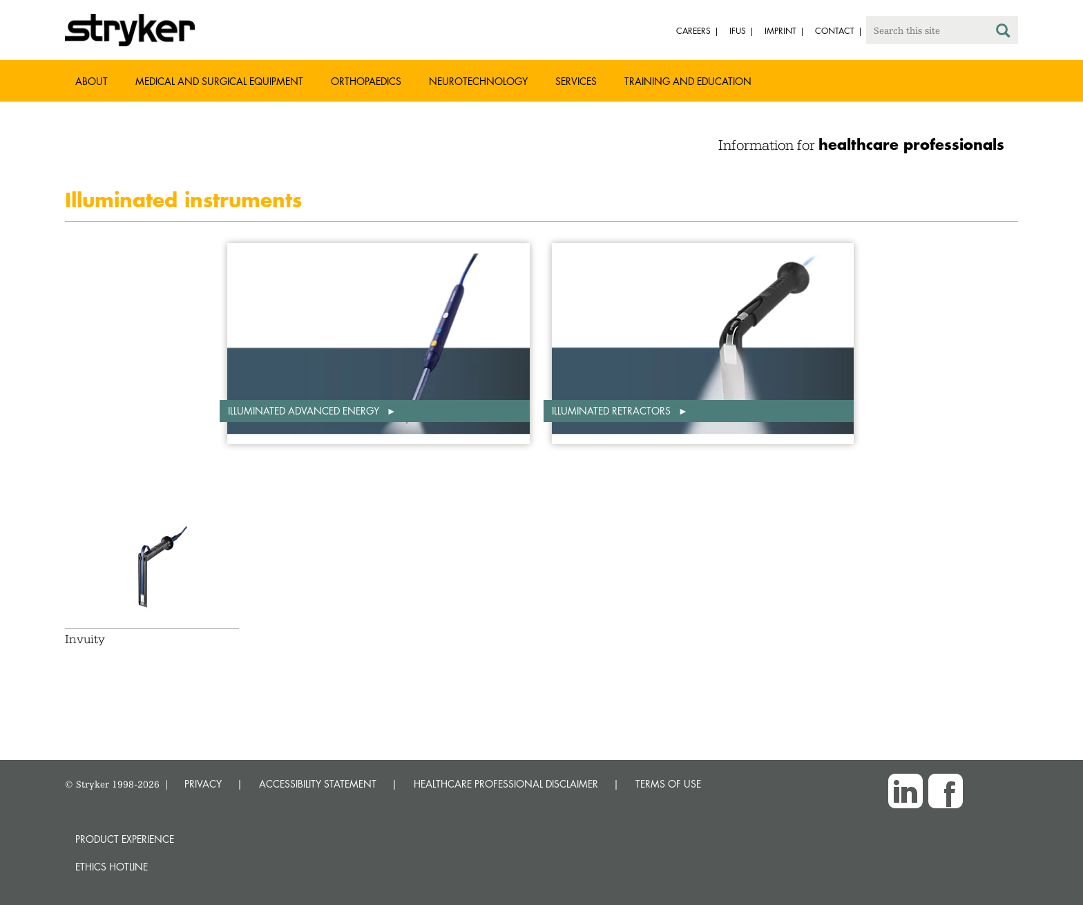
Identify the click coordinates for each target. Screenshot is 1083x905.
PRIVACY (203, 783)
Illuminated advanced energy (305, 410)
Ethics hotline (111, 866)
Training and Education (687, 81)
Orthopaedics (366, 81)
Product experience (124, 839)
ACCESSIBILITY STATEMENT (317, 783)
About (91, 81)
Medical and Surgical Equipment (219, 81)
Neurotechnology (478, 81)
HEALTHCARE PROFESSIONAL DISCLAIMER (506, 783)
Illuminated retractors (612, 410)
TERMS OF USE (668, 783)
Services (576, 81)
